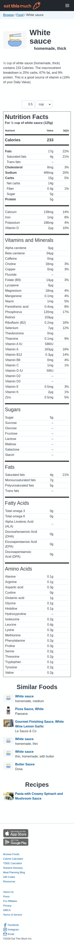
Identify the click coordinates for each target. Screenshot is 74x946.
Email (8, 934)
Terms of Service (12, 914)
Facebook (11, 925)
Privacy (7, 905)
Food (19, 15)
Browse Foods (11, 854)
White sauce (41, 36)
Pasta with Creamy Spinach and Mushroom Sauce (39, 796)
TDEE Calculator (12, 863)
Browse (8, 15)
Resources (9, 881)
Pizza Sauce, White (29, 709)
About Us (8, 891)
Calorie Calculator (13, 858)
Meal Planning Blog (14, 872)
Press (6, 896)
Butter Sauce (25, 764)
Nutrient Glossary (13, 867)
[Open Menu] (67, 5)
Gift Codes (9, 876)
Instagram (11, 929)
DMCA (7, 910)
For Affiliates (10, 901)
